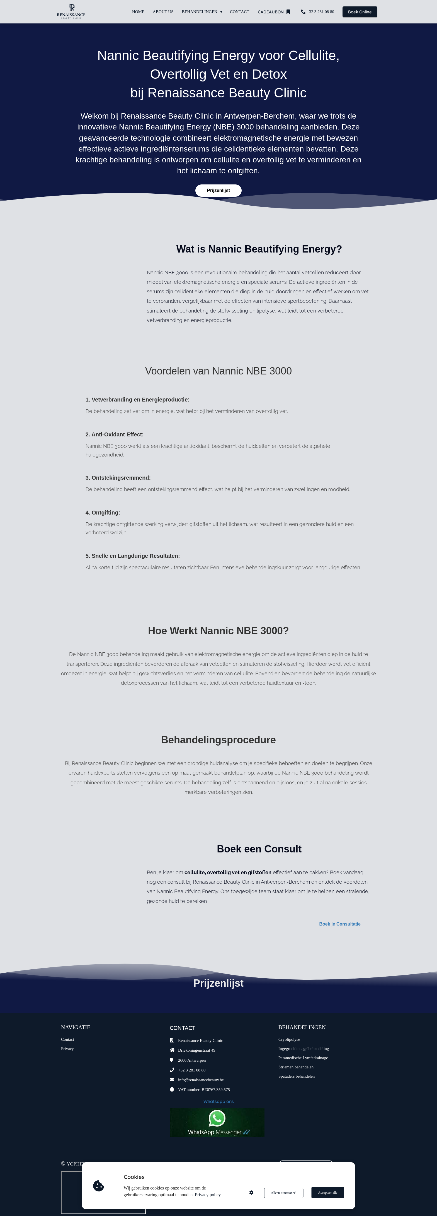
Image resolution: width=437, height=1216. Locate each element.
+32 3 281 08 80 (191, 1059)
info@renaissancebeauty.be (201, 1069)
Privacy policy (208, 1194)
